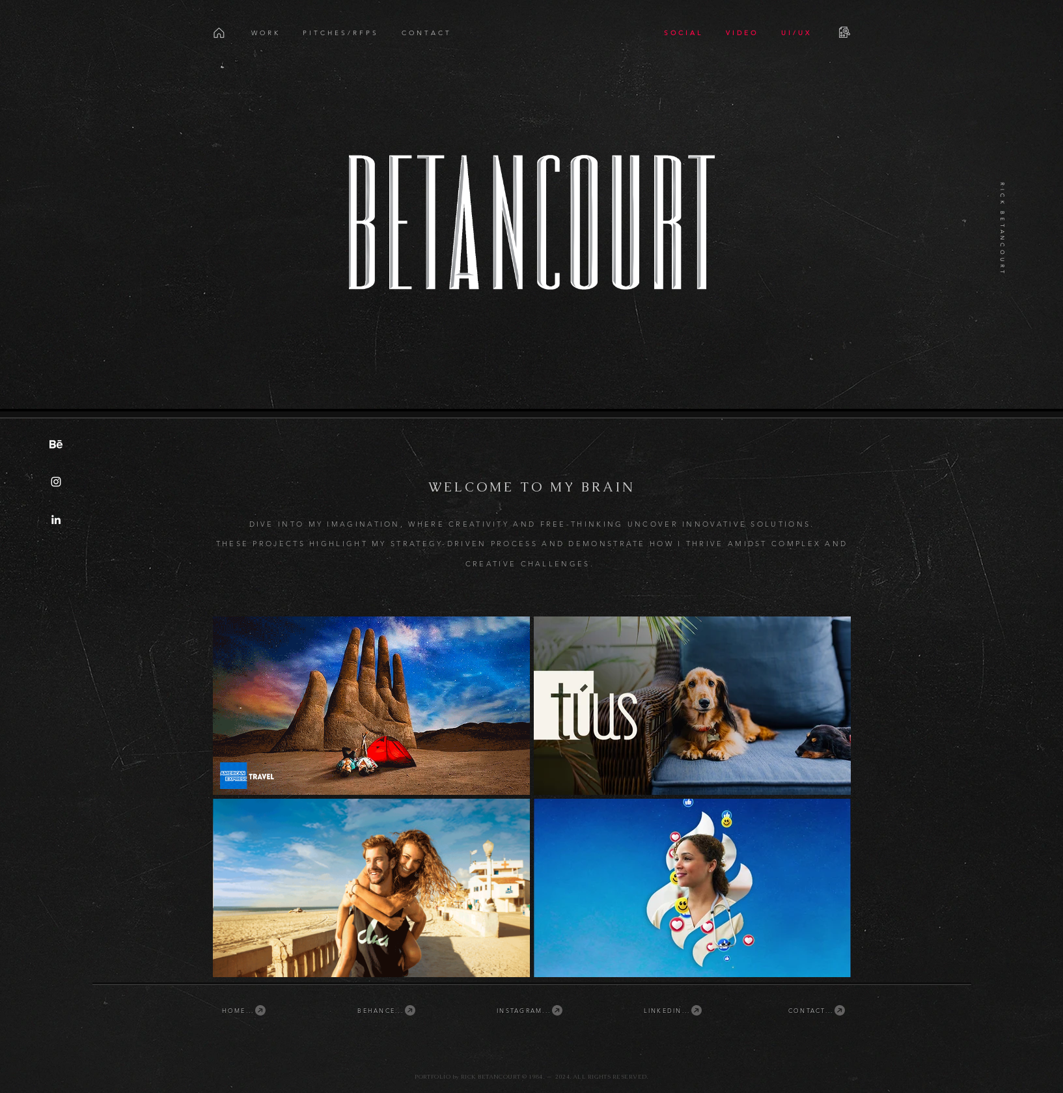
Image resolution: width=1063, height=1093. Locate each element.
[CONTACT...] (817, 1010)
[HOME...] (244, 1010)
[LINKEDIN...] (673, 1010)
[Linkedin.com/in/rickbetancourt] (55, 519)
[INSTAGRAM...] (530, 1010)
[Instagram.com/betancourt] (55, 481)
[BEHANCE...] (387, 1010)
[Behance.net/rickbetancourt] (55, 443)
